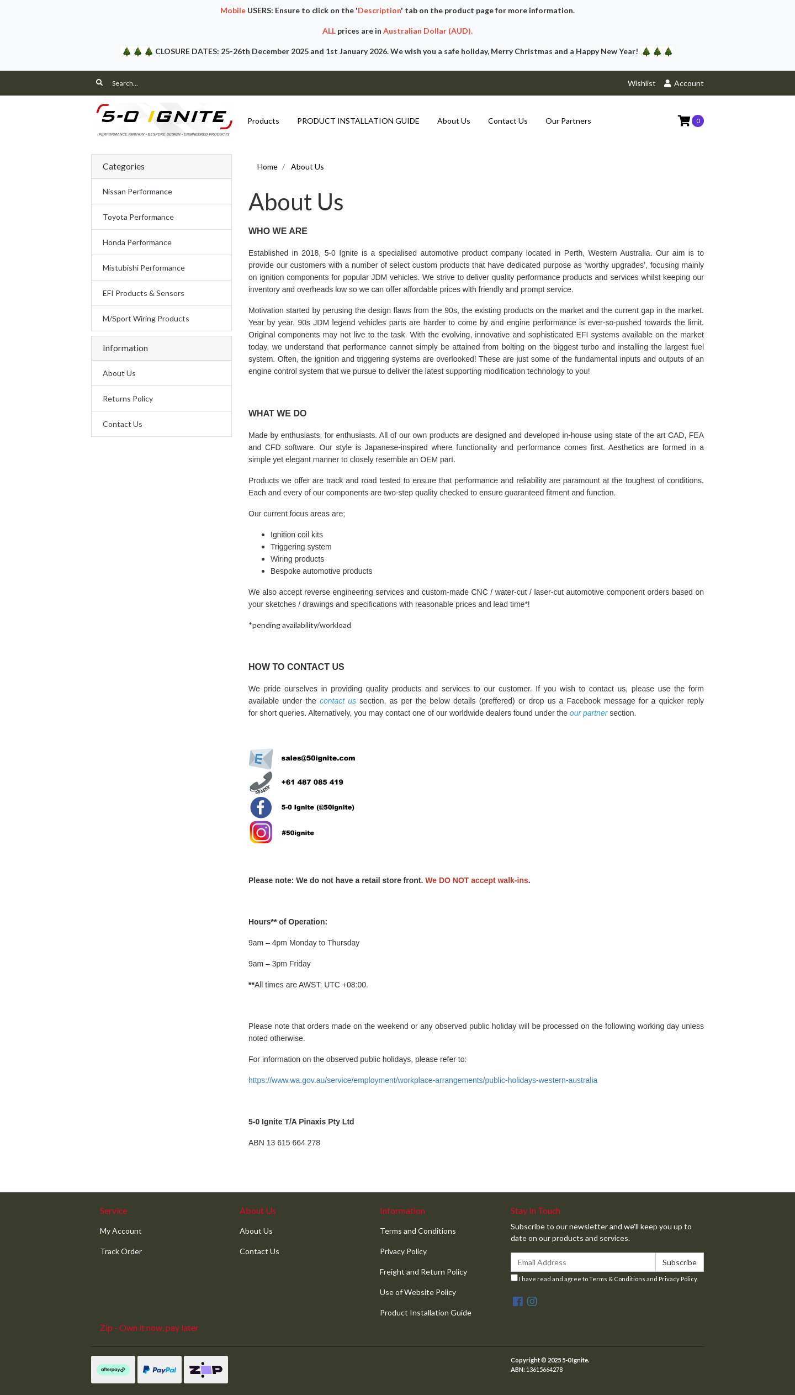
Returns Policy (128, 398)
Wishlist (642, 83)
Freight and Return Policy (423, 1271)
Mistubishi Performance (144, 267)
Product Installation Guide (425, 1312)
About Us (453, 120)
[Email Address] (583, 1262)
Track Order (121, 1251)
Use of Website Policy (418, 1292)
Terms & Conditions (617, 1278)
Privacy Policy (403, 1251)
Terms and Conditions (418, 1230)
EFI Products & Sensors (143, 293)
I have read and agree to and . (604, 1278)
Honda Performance (137, 242)
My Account (121, 1230)
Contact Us (508, 120)
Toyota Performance (138, 216)
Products (263, 120)
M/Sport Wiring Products (146, 318)
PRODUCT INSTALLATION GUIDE (358, 120)
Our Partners (568, 120)
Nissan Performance (137, 191)
